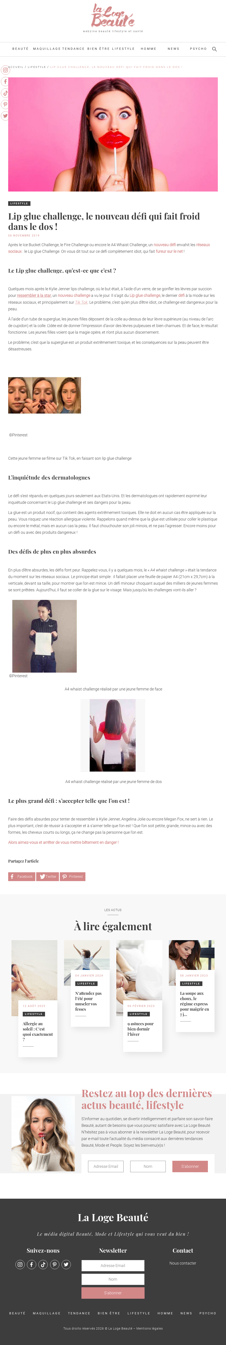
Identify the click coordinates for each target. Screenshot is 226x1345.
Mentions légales (149, 1328)
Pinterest (76, 876)
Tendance (73, 48)
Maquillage (47, 48)
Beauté (20, 48)
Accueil (16, 67)
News (174, 48)
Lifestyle (123, 48)
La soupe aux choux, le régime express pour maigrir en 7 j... (194, 1003)
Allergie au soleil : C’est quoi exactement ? (38, 1031)
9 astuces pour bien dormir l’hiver (141, 1029)
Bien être (98, 48)
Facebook (25, 876)
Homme (149, 48)
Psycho (198, 48)
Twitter (50, 876)
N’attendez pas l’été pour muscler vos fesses (88, 1001)
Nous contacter (183, 1263)
